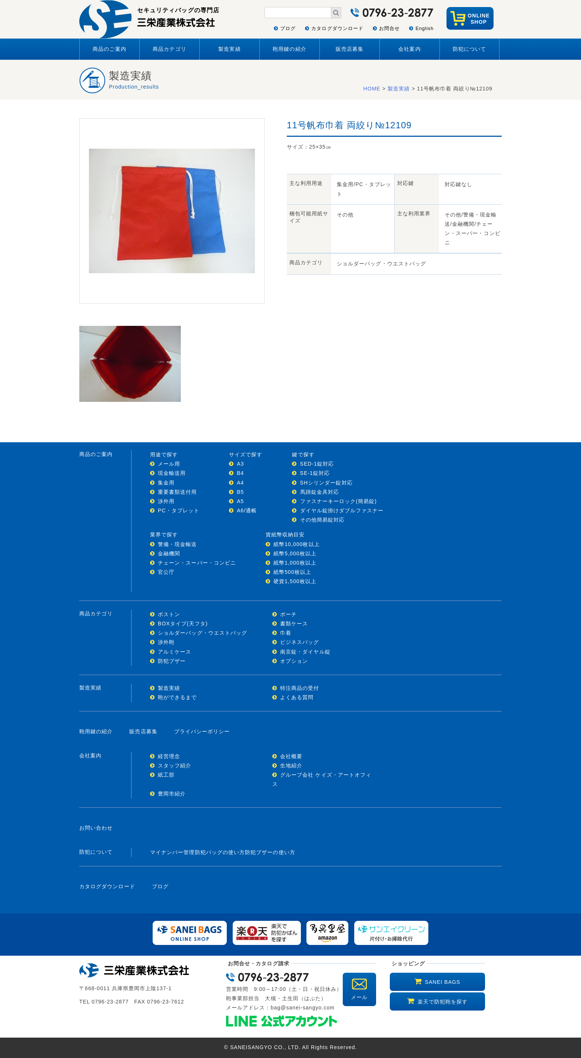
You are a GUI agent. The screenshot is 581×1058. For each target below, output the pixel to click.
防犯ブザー (172, 661)
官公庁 (166, 572)
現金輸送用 (172, 473)
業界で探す (164, 535)
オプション (294, 661)
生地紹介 (291, 765)
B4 (240, 473)
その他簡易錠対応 (322, 520)
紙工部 (166, 775)
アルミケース (174, 652)
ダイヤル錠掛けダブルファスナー (342, 510)
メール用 (169, 464)
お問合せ (389, 28)
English (424, 28)
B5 (240, 492)
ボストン (169, 614)
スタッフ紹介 (174, 765)
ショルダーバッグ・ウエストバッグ (202, 633)
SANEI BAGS (442, 982)
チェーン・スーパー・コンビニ (197, 563)
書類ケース (294, 623)
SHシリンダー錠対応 (326, 483)
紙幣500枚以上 (292, 572)
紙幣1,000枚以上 (294, 563)
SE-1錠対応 (315, 473)
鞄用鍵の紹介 (289, 49)
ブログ (288, 28)
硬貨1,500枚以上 (294, 581)
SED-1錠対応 (317, 464)
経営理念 (169, 756)
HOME (372, 89)
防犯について (469, 49)
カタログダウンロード (337, 28)
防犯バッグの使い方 (220, 852)
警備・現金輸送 (177, 544)
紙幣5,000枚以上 (294, 553)
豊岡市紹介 (172, 794)
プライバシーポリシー (202, 731)
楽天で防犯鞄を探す (443, 1002)
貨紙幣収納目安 (285, 535)
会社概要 (291, 756)
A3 (240, 464)
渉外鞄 (166, 642)
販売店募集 (349, 49)
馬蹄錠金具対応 (319, 492)
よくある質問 (296, 697)
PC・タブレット (178, 510)
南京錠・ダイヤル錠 (305, 652)
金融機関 (169, 553)
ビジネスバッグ (299, 642)
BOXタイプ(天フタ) (183, 623)
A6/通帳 (247, 510)
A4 (240, 483)
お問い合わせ (96, 828)
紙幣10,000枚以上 (296, 544)
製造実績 (229, 49)
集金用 (166, 483)
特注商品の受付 (299, 688)
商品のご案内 (109, 49)
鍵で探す (303, 454)
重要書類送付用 (177, 492)
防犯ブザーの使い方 (270, 852)
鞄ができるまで (177, 697)
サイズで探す (245, 454)
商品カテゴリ (169, 49)
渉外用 (166, 501)
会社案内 (409, 49)
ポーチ (288, 614)
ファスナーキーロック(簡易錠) (338, 501)
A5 (240, 501)
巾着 (285, 633)
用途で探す (164, 454)
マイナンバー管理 (172, 852)
